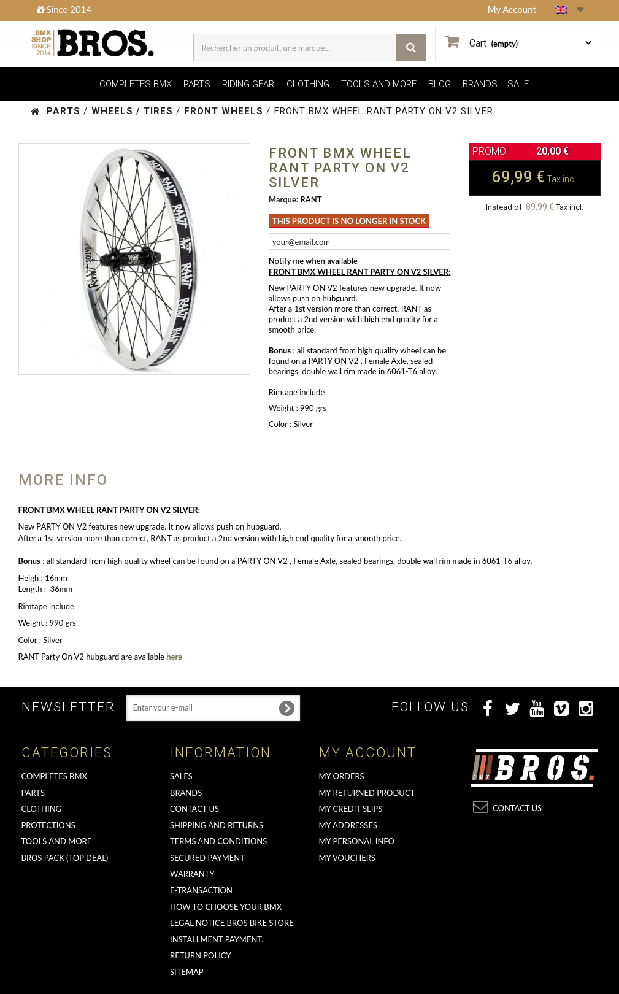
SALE (518, 84)
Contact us (194, 809)
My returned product (367, 793)
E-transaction (201, 890)
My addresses (348, 825)
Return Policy (200, 955)
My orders (341, 776)
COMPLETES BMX (135, 84)
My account (368, 752)
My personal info (357, 841)
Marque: (283, 199)
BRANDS (480, 84)
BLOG (439, 84)
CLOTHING (307, 84)
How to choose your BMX (226, 907)
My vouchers (347, 858)
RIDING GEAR (248, 84)
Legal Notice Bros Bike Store (232, 923)
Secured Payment (207, 858)
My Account (512, 9)
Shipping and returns (216, 825)
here (174, 656)
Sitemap (187, 972)
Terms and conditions (218, 841)
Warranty (192, 874)
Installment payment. (216, 939)
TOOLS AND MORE (379, 84)
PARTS (196, 84)
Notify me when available (313, 261)
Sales (181, 776)
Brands (186, 793)
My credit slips (351, 809)
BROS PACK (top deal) (65, 858)
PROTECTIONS (48, 825)
